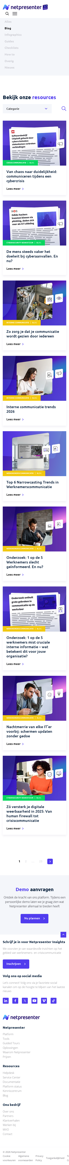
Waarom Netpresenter (17, 1052)
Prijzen (7, 1057)
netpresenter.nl (25, 7)
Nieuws (9, 67)
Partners (8, 1116)
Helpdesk (8, 1073)
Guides (9, 41)
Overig (9, 61)
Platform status (12, 1086)
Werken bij (9, 1125)
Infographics (13, 34)
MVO (6, 1129)
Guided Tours (11, 1043)
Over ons (8, 1111)
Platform (8, 1034)
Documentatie (11, 1082)
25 (41, 861)
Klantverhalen (11, 1120)
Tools (6, 1038)
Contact (7, 1134)
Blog (8, 28)
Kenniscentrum (12, 1091)
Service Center (11, 1077)
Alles (8, 21)
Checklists (11, 47)
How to (10, 54)
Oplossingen (10, 1048)
